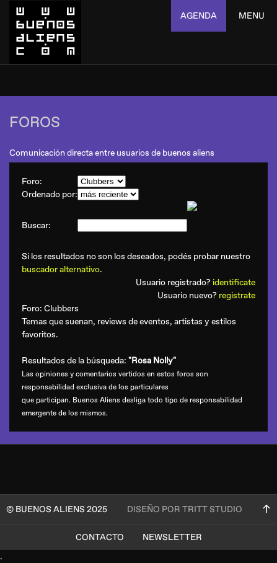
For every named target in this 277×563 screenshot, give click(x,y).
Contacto (100, 537)
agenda (198, 16)
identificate (234, 282)
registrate (237, 295)
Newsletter (172, 537)
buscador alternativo (61, 269)
